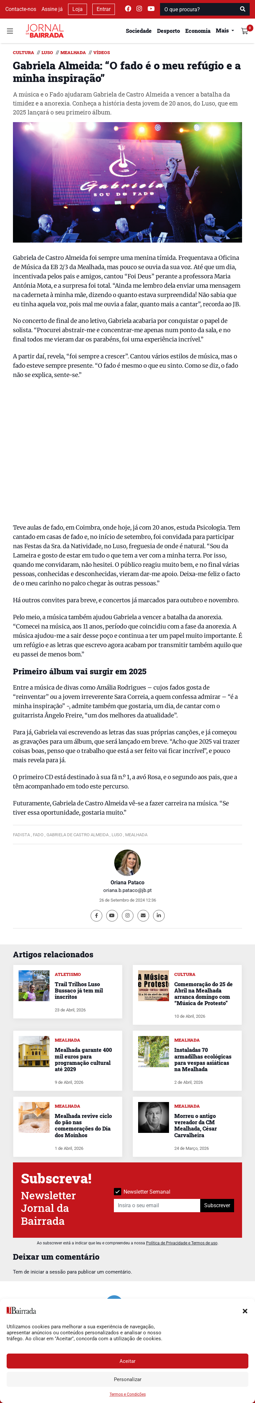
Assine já (52, 9)
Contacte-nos (20, 9)
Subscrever (217, 1205)
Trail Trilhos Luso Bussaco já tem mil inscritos (79, 990)
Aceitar (127, 1361)
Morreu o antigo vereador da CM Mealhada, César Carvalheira (195, 1125)
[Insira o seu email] (157, 1205)
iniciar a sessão (48, 1272)
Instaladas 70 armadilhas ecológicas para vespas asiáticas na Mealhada (202, 1059)
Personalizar (127, 1379)
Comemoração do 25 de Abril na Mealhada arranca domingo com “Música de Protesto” (203, 994)
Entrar (104, 9)
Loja (77, 9)
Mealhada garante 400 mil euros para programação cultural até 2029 (83, 1059)
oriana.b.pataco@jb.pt (127, 890)
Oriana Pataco (127, 882)
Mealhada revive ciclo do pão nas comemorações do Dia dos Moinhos (83, 1125)
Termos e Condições (128, 1394)
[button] (245, 1310)
